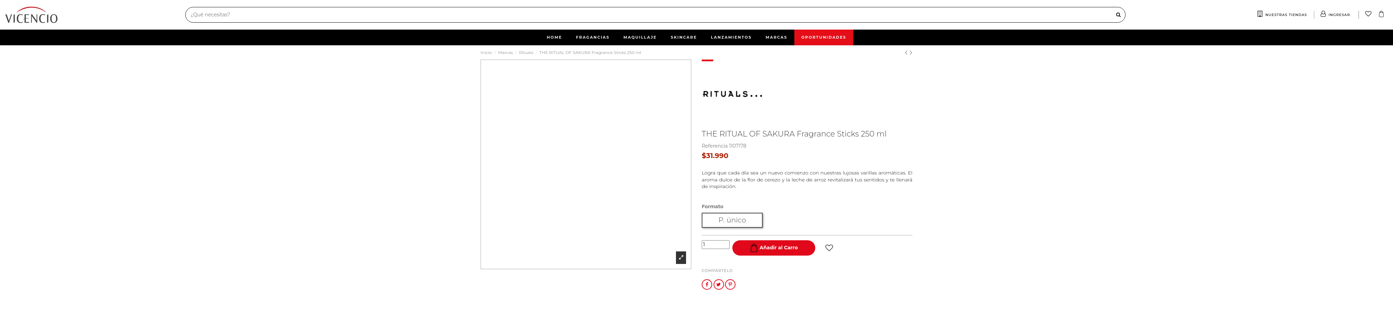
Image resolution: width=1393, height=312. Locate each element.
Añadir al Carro (774, 248)
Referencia (715, 146)
